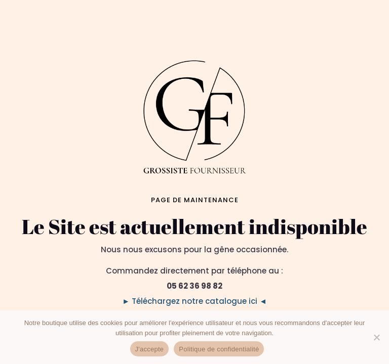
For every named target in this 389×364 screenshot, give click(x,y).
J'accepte (149, 349)
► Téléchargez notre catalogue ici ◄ (194, 301)
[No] (376, 337)
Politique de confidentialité (219, 349)
